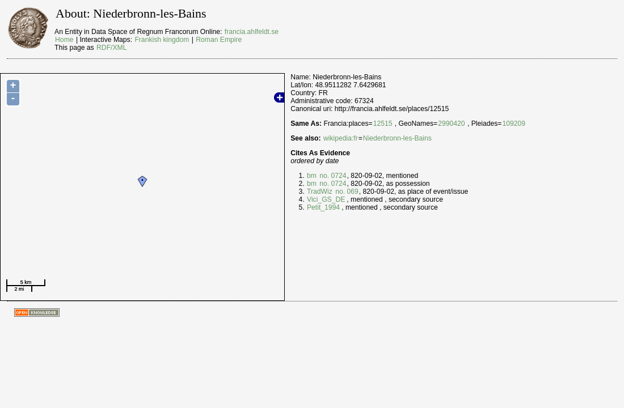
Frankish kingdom (161, 40)
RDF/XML (111, 48)
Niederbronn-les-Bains (397, 138)
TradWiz (319, 192)
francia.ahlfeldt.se (252, 32)
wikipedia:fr (340, 138)
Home (64, 40)
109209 (513, 124)
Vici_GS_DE (326, 199)
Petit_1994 (323, 207)
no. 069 (346, 192)
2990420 (451, 124)
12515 (383, 124)
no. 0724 (332, 176)
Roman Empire (219, 40)
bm (312, 176)
